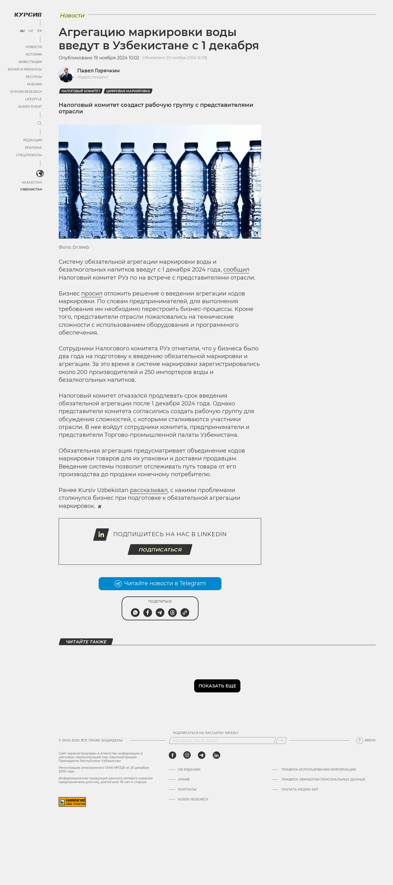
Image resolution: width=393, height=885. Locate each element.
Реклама (33, 148)
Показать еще (217, 686)
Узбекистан (31, 189)
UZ (31, 31)
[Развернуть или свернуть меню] (40, 123)
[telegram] (201, 755)
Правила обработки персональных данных (323, 780)
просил (91, 293)
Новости (34, 47)
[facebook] (172, 755)
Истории (34, 54)
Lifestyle (33, 99)
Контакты (187, 789)
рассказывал (148, 490)
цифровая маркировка (128, 91)
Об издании (189, 770)
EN (39, 31)
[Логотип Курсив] (28, 14)
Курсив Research (26, 92)
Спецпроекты (29, 155)
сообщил (236, 269)
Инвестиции (30, 62)
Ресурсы (34, 77)
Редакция (32, 140)
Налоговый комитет (80, 91)
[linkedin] (216, 755)
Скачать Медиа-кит (299, 789)
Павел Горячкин (98, 71)
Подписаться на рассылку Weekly (206, 733)
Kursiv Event (30, 107)
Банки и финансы (25, 69)
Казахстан (32, 182)
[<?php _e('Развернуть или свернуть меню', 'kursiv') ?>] (40, 174)
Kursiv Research (193, 799)
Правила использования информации (318, 770)
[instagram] (187, 755)
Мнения (34, 84)
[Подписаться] (281, 740)
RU (22, 31)
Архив (184, 780)
